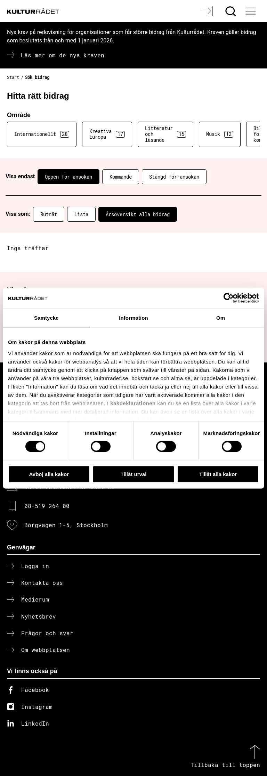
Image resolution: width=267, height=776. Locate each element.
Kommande (121, 176)
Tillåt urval (134, 474)
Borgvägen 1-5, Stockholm (66, 525)
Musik (219, 134)
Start (13, 77)
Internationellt (41, 134)
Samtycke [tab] (46, 317)
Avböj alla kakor (49, 474)
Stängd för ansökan (174, 176)
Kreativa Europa (107, 134)
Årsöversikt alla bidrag (138, 214)
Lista (81, 214)
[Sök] (231, 11)
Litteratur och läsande (165, 134)
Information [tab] (133, 317)
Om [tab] (220, 317)
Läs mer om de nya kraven (62, 55)
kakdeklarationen (133, 403)
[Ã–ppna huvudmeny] (251, 11)
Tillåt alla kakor (218, 474)
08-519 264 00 (47, 505)
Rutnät (48, 214)
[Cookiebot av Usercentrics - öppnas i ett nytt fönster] (228, 298)
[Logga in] (208, 11)
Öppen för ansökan (68, 176)
